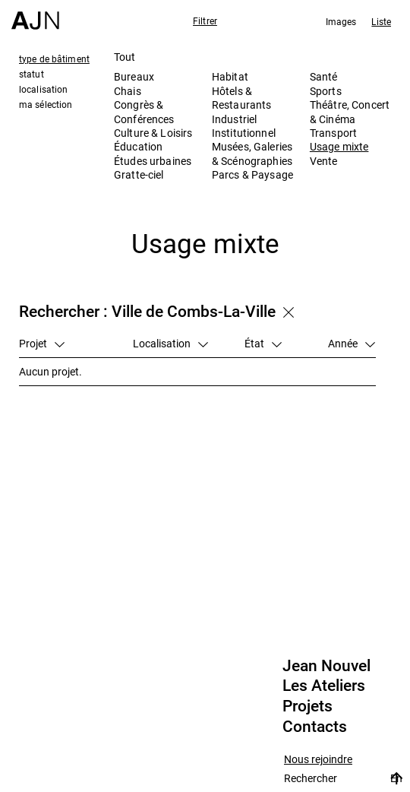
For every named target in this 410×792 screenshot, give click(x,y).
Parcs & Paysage (252, 174)
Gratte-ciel (139, 174)
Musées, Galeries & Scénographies (252, 153)
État (263, 343)
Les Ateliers (323, 685)
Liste (381, 21)
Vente (324, 161)
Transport (333, 132)
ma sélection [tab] (45, 104)
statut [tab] (31, 74)
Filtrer (205, 20)
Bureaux (134, 76)
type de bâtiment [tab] (54, 58)
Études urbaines (152, 161)
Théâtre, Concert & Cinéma (350, 111)
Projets (307, 706)
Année (351, 343)
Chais (127, 91)
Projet (42, 343)
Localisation (170, 343)
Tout (125, 56)
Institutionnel (244, 132)
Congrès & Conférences (144, 111)
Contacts (314, 727)
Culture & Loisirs (153, 132)
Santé (324, 76)
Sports (326, 91)
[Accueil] (35, 15)
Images (341, 21)
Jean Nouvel (326, 666)
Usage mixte (339, 146)
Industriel (234, 119)
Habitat (230, 76)
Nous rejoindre (318, 759)
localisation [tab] (43, 89)
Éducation (138, 146)
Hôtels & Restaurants (242, 98)
